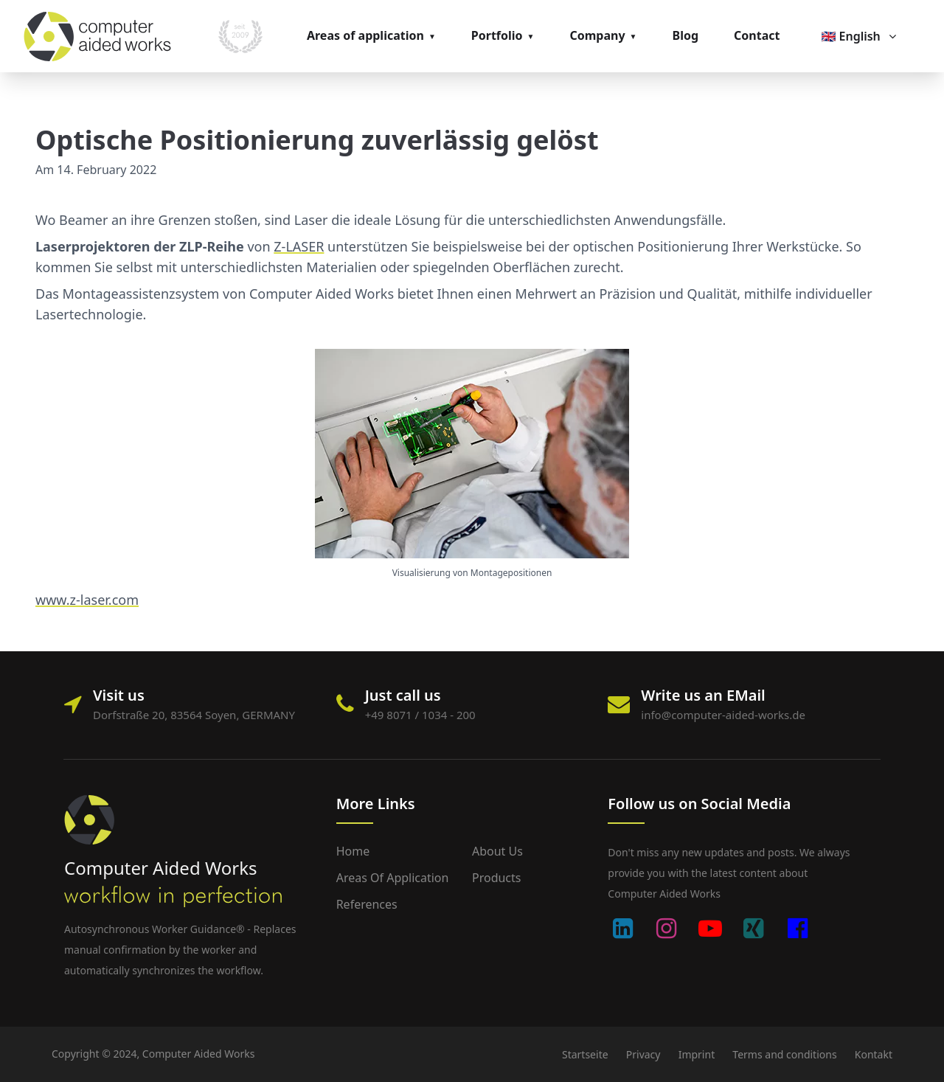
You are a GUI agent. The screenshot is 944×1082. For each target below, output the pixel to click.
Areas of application (365, 35)
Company (597, 35)
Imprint (696, 1054)
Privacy (643, 1054)
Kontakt (873, 1054)
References (367, 904)
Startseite (585, 1054)
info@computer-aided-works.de (723, 714)
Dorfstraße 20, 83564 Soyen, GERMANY (194, 714)
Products (496, 878)
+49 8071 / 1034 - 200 (420, 714)
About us (497, 851)
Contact (757, 35)
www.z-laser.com (87, 599)
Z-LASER (299, 246)
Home (353, 851)
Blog (686, 35)
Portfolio (497, 35)
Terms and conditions (784, 1054)
